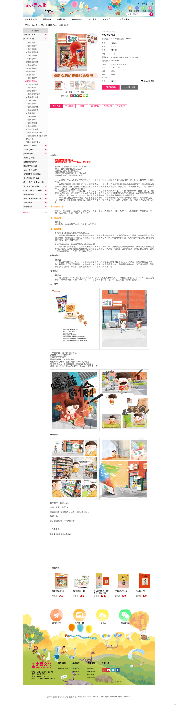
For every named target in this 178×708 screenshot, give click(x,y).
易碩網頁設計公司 (89, 699)
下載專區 (102, 622)
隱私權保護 (91, 671)
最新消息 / (48, 19)
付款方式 (76, 671)
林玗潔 (114, 50)
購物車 (150, 11)
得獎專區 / (94, 19)
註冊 (151, 4)
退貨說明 (76, 674)
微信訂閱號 (125, 622)
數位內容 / (108, 19)
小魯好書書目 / (78, 19)
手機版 (143, 11)
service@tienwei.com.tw (46, 678)
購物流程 (76, 668)
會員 (130, 11)
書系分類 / (62, 19)
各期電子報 (79, 622)
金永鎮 (114, 43)
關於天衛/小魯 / (32, 19)
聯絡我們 (90, 674)
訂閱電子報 (56, 622)
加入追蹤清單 (147, 81)
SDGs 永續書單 (123, 19)
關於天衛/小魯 (63, 668)
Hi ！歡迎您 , (143, 4)
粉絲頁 (137, 11)
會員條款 (90, 668)
